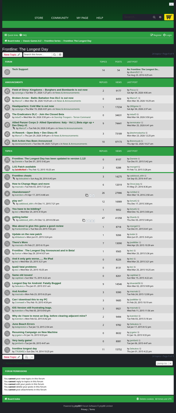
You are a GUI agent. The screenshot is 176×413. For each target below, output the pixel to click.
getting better (20, 217)
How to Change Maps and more (30, 183)
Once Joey (135, 183)
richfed (133, 192)
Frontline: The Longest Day (25, 49)
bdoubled (24, 178)
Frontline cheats (22, 175)
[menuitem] (23, 35)
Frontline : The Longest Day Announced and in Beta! (43, 250)
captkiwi (19, 277)
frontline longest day (24, 348)
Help (99, 18)
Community (59, 18)
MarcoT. (19, 100)
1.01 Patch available (24, 166)
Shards (133, 217)
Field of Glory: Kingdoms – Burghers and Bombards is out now (50, 89)
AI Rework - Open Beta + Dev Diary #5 (34, 132)
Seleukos (19, 286)
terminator (135, 122)
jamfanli (19, 343)
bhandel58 (135, 283)
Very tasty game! (22, 340)
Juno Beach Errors (23, 324)
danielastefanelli (23, 143)
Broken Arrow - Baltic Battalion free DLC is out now (42, 98)
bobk (132, 234)
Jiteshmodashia (137, 132)
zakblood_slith (137, 175)
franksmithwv (21, 228)
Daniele (18, 161)
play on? (17, 200)
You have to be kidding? (26, 208)
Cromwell (19, 302)
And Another (19, 291)
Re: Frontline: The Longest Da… (143, 69)
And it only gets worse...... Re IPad (32, 258)
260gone (134, 106)
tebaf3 (18, 117)
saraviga (19, 92)
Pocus (133, 89)
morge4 (134, 166)
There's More (20, 242)
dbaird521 (135, 72)
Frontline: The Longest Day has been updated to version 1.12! (49, 158)
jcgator (18, 335)
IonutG (133, 200)
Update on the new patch (27, 234)
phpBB (77, 406)
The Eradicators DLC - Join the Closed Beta (38, 114)
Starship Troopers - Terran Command (72, 117)
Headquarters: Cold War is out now (33, 106)
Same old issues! (22, 275)
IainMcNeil (20, 169)
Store (39, 18)
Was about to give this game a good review (37, 226)
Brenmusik (135, 140)
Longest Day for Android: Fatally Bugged (36, 283)
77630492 (20, 351)
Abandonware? (21, 192)
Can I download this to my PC (29, 299)
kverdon (19, 194)
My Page (82, 18)
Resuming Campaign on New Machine (34, 332)
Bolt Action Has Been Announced (32, 140)
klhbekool (20, 237)
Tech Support (20, 69)
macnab (19, 186)
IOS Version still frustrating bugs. (32, 307)
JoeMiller (134, 242)
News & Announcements (67, 92)
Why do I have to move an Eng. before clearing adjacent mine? (49, 315)
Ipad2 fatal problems (24, 266)
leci (16, 211)
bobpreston (20, 326)
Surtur (18, 253)
